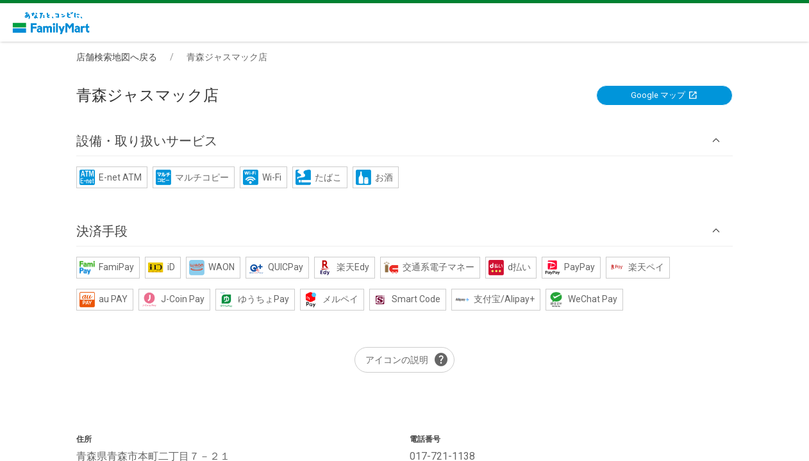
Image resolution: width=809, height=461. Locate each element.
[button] (404, 140)
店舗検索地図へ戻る (116, 57)
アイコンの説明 (407, 360)
